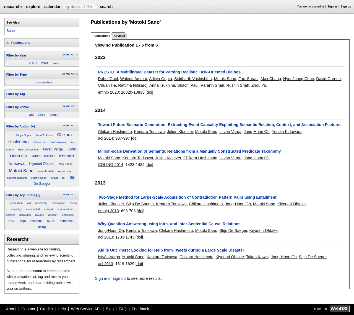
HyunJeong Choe (28, 149)
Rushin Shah (38, 177)
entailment (68, 214)
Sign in (332, 6)
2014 (44, 63)
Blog (110, 309)
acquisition (16, 202)
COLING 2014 (110, 164)
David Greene (58, 142)
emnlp (54, 114)
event (11, 220)
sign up (119, 278)
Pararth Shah (46, 171)
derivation (25, 214)
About (11, 309)
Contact (28, 309)
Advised (119, 35)
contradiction (65, 209)
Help (62, 309)
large (22, 220)
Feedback (140, 309)
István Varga (53, 149)
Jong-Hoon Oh (257, 131)
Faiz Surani (248, 78)
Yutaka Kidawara (286, 131)
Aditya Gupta (23, 135)
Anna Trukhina (44, 135)
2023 (56, 63)
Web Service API (86, 309)
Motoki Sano (21, 170)
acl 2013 (105, 237)
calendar (52, 6)
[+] (33, 126)
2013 (33, 63)
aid (29, 202)
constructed (33, 209)
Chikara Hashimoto (115, 131)
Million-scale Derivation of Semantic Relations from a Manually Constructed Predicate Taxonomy (189, 151)
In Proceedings (44, 82)
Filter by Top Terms (20, 195)
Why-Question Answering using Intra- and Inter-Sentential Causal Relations (169, 224)
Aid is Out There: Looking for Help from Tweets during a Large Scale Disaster (171, 250)
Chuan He (39, 142)
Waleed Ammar (133, 78)
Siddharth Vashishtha (193, 78)
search (106, 6)
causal (73, 202)
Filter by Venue (17, 107)
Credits (46, 309)
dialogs (39, 214)
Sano (10, 31)
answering (41, 202)
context (49, 209)
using (42, 227)
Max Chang (65, 163)
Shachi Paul (58, 177)
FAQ (123, 309)
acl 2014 (105, 138)
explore (33, 6)
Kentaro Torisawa (149, 131)
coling (41, 114)
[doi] (149, 92)
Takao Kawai (257, 257)
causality (16, 209)
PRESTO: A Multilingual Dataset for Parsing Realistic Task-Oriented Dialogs (169, 72)
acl (31, 114)
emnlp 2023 (108, 92)
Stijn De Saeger (140, 204)
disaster (53, 214)
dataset (10, 214)
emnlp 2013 (108, 211)
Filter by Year (16, 55)
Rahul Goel (64, 171)
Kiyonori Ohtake (41, 164)
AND (68, 54)
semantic (66, 220)
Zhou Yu (258, 85)
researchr (13, 6)
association (58, 202)
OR (63, 54)
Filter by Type (16, 74)
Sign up (346, 6)
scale (51, 221)
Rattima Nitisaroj (17, 177)
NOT (73, 54)
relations (36, 220)
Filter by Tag (15, 94)
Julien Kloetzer (42, 156)
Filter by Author (18, 126)
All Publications (18, 42)
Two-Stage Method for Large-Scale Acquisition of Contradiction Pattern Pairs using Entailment (187, 197)
